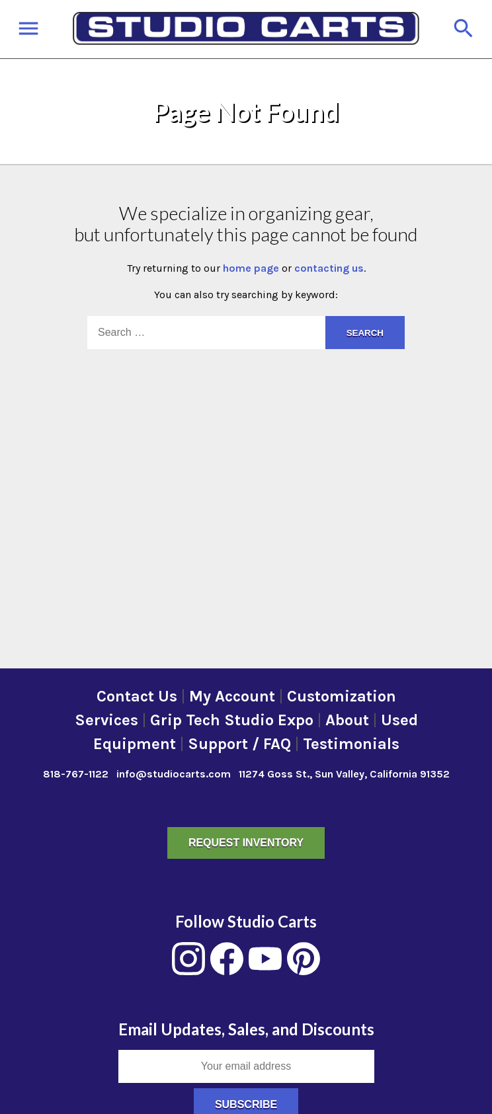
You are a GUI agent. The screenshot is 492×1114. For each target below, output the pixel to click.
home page (251, 268)
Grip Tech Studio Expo (231, 720)
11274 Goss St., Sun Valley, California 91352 (344, 774)
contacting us (329, 268)
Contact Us (137, 696)
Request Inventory (246, 842)
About (347, 720)
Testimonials (351, 744)
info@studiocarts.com (173, 774)
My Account (232, 696)
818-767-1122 (75, 774)
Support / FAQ (239, 744)
